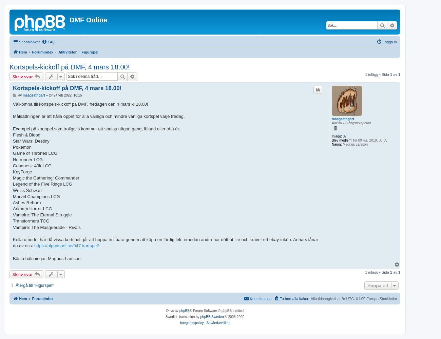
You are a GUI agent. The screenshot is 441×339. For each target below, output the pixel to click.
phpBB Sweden (212, 317)
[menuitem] (48, 42)
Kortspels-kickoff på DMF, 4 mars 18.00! (69, 67)
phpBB (184, 311)
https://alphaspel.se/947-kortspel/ (66, 245)
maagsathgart (343, 119)
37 (345, 136)
